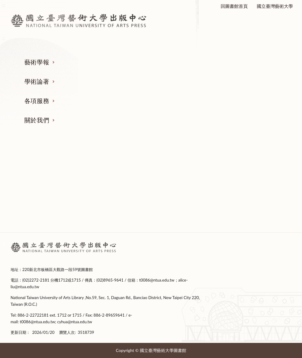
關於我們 (36, 120)
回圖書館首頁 (234, 6)
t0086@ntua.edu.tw (157, 280)
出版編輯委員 (261, 210)
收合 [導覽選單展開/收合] (287, 144)
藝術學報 (36, 62)
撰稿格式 (41, 210)
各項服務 (36, 100)
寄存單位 (188, 199)
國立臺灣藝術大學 (275, 6)
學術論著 (36, 81)
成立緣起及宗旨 (261, 176)
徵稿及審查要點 (41, 176)
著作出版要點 (114, 176)
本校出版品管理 (187, 176)
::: (3, 242)
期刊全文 (41, 221)
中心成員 (261, 199)
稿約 (41, 187)
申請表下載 (187, 210)
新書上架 (114, 199)
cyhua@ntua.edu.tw (74, 321)
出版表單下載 (114, 187)
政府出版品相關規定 (187, 187)
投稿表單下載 (41, 199)
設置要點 (261, 187)
